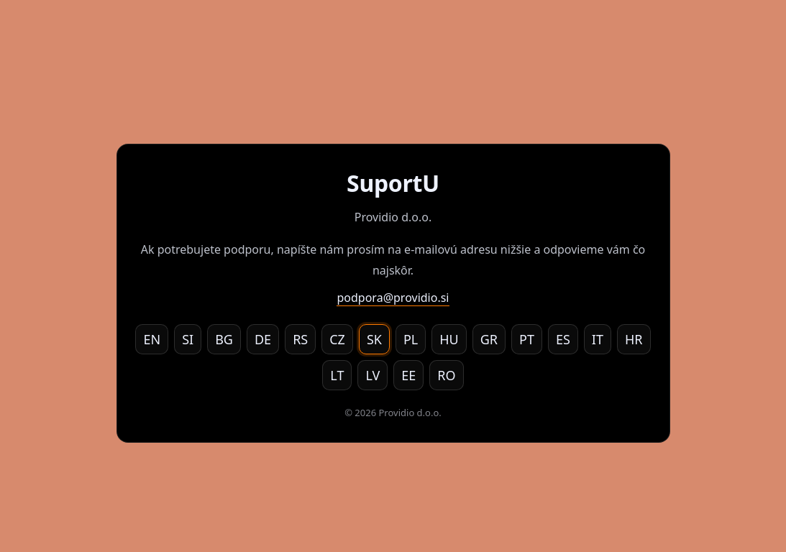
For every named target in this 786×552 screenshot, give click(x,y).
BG (224, 339)
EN (151, 339)
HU (449, 339)
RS (300, 339)
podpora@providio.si (393, 297)
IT (597, 339)
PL (410, 339)
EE (408, 375)
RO (446, 375)
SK (374, 339)
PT (526, 339)
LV (372, 375)
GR (489, 339)
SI (187, 339)
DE (263, 339)
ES (563, 339)
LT (337, 375)
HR (634, 339)
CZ (337, 339)
